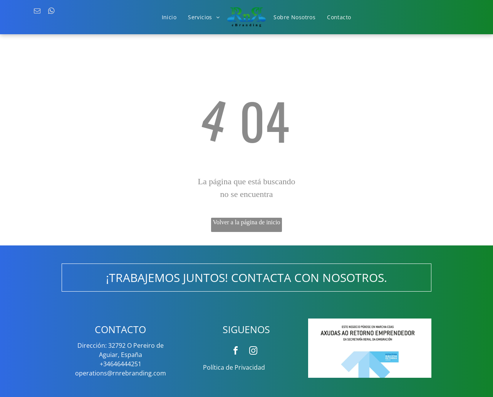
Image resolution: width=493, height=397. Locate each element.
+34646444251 (120, 364)
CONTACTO (120, 329)
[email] (37, 12)
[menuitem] (169, 17)
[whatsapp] (51, 12)
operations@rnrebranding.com (120, 373)
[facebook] (236, 352)
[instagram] (253, 352)
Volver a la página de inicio (246, 222)
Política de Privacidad (234, 367)
